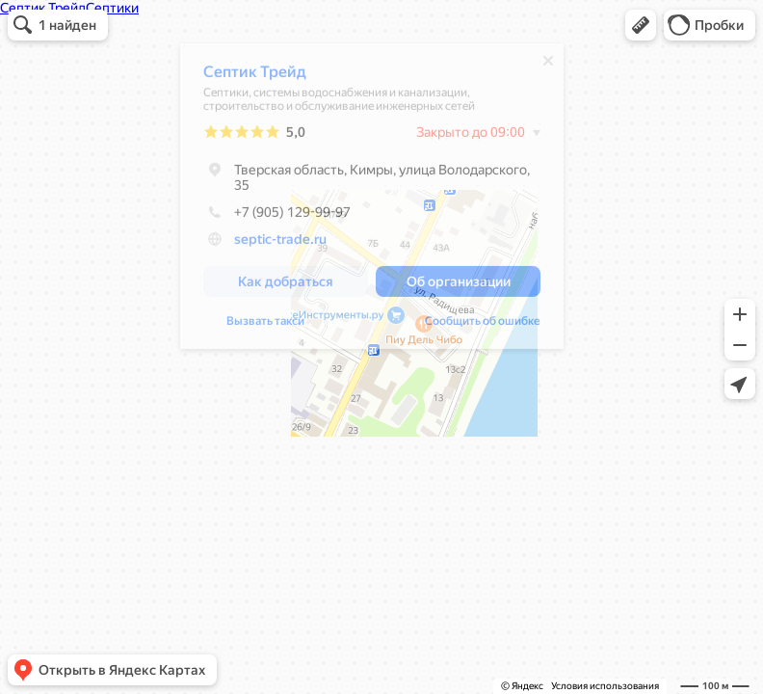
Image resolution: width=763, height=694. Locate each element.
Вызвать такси (265, 326)
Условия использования (605, 686)
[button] (640, 25)
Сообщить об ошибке (482, 326)
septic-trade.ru (280, 244)
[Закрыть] (548, 65)
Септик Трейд (254, 76)
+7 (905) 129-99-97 (277, 217)
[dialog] (372, 201)
